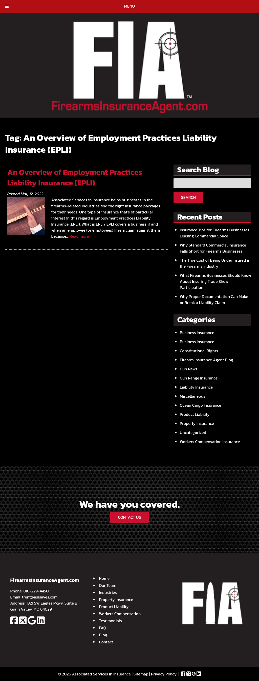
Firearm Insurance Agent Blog (206, 360)
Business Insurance (197, 333)
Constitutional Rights (199, 351)
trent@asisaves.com (40, 597)
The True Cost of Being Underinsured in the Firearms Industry (215, 263)
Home (104, 578)
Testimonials (110, 621)
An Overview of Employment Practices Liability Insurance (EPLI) (74, 177)
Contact (106, 642)
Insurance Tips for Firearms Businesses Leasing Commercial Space (214, 233)
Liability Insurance (196, 387)
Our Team (107, 585)
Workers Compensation (120, 614)
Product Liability (195, 414)
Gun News (189, 369)
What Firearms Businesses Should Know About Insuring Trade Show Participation (215, 281)
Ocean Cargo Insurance (200, 405)
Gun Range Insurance (199, 378)
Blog (103, 635)
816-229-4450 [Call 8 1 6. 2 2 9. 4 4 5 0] (36, 591)
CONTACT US (129, 517)
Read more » (81, 236)
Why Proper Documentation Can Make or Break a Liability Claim (214, 299)
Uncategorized (193, 432)
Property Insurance (197, 423)
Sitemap (141, 674)
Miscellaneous (192, 396)
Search (188, 197)
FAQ (102, 628)
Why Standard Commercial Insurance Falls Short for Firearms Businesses (213, 248)
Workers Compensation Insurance (210, 442)
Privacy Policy (164, 674)
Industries (108, 592)
